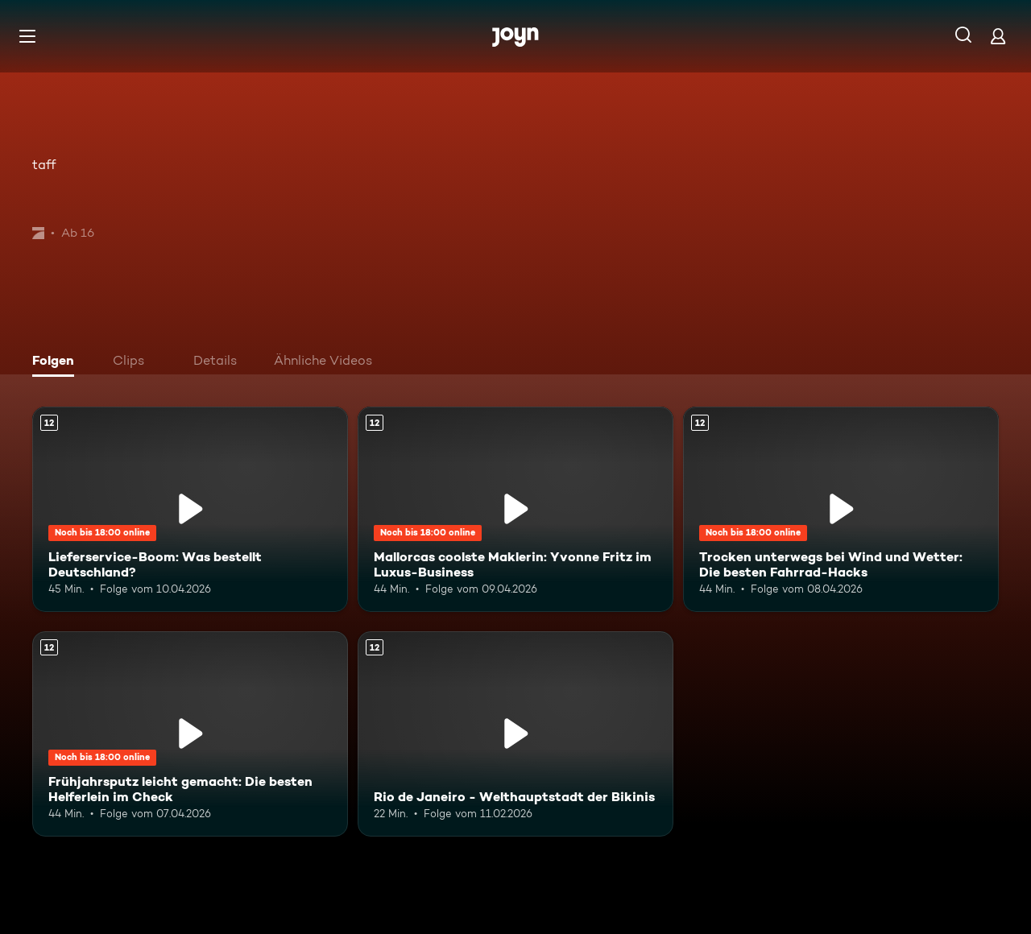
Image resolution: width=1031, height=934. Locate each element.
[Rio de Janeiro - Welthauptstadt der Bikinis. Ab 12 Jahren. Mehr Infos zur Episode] (515, 734)
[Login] (998, 36)
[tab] (57, 362)
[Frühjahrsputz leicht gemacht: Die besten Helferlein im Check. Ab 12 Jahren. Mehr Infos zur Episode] (190, 734)
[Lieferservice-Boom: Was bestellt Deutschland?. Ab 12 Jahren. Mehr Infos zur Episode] (190, 509)
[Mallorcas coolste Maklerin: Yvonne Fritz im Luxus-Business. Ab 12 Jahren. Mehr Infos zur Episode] (515, 509)
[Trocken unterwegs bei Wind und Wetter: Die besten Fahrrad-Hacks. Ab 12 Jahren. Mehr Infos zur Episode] (841, 509)
